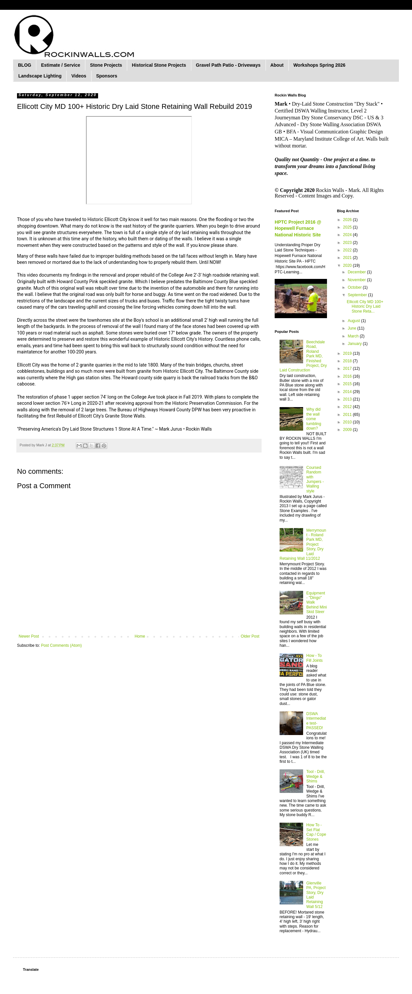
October (355, 287)
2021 (348, 257)
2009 (348, 429)
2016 (348, 376)
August (354, 320)
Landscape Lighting (39, 75)
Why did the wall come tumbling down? (313, 419)
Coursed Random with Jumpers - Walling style (315, 479)
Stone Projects (106, 65)
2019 (348, 353)
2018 (348, 361)
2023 (348, 242)
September (358, 295)
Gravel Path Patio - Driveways (228, 65)
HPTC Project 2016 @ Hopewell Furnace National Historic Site (298, 228)
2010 (348, 422)
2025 (348, 227)
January (355, 343)
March (354, 336)
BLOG (24, 65)
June (352, 328)
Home (140, 636)
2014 (348, 391)
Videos (78, 75)
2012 (348, 406)
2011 (348, 414)
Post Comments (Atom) (61, 645)
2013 (348, 399)
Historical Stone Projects (159, 65)
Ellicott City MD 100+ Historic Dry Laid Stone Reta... (365, 307)
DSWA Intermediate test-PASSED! (316, 720)
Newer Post (29, 636)
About (276, 65)
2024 (348, 234)
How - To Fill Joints (314, 657)
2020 (348, 265)
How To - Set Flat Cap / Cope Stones (316, 832)
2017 (348, 368)
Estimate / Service (60, 65)
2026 (348, 219)
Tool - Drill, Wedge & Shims (315, 776)
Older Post (250, 636)
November (357, 280)
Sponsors (106, 75)
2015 (348, 384)
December (357, 272)
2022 (348, 250)
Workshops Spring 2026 (319, 65)
